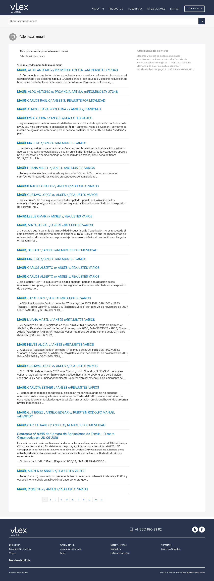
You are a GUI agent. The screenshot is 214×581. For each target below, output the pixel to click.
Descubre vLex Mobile (19, 560)
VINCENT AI (97, 8)
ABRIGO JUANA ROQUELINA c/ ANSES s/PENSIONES (59, 109)
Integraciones (156, 8)
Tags (62, 553)
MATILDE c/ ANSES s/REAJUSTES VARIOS (51, 143)
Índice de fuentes (120, 553)
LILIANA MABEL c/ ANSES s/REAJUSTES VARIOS (56, 168)
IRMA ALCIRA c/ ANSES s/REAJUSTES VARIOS (54, 118)
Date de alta (194, 8)
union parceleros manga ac (152, 62)
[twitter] (195, 530)
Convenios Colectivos (70, 549)
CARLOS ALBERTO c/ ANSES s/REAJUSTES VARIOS (58, 267)
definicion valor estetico (181, 69)
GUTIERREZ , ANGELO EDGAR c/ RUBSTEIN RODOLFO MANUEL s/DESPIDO (66, 414)
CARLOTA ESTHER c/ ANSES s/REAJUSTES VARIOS (58, 387)
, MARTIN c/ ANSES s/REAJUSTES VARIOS (51, 471)
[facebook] (202, 530)
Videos (12, 553)
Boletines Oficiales (170, 549)
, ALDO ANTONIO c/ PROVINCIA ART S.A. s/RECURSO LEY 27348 (67, 70)
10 (95, 499)
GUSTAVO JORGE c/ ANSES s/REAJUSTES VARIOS (57, 195)
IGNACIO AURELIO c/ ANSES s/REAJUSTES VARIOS (58, 186)
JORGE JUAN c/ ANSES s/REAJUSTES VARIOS (54, 298)
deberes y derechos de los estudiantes (158, 55)
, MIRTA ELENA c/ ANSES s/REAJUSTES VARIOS (55, 225)
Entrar (174, 8)
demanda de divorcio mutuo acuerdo (158, 66)
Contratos (166, 545)
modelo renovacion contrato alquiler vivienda (162, 59)
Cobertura (135, 8)
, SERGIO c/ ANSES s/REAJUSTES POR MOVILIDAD (57, 250)
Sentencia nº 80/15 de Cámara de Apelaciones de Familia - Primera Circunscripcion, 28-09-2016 (66, 435)
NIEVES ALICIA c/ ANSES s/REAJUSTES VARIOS (55, 344)
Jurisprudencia (67, 545)
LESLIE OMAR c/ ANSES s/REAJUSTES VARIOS (54, 216)
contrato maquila (181, 62)
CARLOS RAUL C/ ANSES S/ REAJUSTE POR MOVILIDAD (61, 100)
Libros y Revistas (119, 545)
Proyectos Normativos (20, 549)
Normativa (116, 549)
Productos (116, 8)
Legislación (14, 545)
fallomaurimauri (32, 56)
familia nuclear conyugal (150, 69)
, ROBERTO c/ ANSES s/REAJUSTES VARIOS (52, 489)
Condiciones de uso (18, 572)
